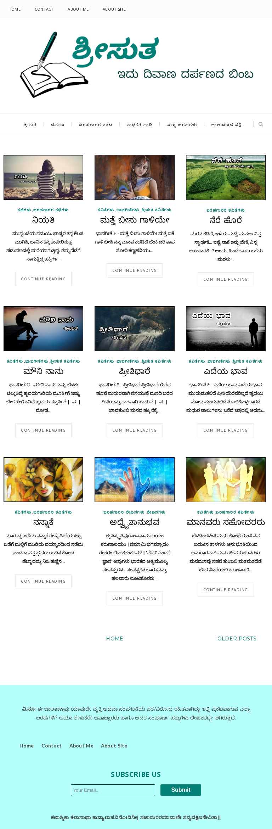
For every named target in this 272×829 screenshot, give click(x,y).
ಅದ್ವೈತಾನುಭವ (134, 523)
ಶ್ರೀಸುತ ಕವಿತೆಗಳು (157, 209)
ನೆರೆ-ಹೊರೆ (226, 221)
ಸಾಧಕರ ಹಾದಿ (140, 124)
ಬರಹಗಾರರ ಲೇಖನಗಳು (123, 512)
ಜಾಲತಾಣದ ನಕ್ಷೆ (226, 124)
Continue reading (43, 278)
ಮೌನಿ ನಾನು (43, 372)
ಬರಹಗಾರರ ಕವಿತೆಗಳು (225, 210)
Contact (44, 9)
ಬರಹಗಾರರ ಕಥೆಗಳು (51, 209)
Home (14, 9)
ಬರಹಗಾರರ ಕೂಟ (96, 124)
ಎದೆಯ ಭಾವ (226, 372)
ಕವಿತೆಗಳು (106, 209)
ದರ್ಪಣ (58, 124)
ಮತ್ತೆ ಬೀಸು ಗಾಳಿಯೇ (134, 220)
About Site (114, 9)
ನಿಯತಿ (43, 220)
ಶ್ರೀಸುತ (30, 124)
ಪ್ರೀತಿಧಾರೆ (134, 372)
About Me (78, 9)
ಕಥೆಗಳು (24, 209)
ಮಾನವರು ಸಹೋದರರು (226, 523)
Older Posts (236, 638)
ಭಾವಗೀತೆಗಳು (128, 209)
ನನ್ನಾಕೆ (43, 523)
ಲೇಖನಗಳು (156, 512)
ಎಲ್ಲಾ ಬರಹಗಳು (182, 124)
